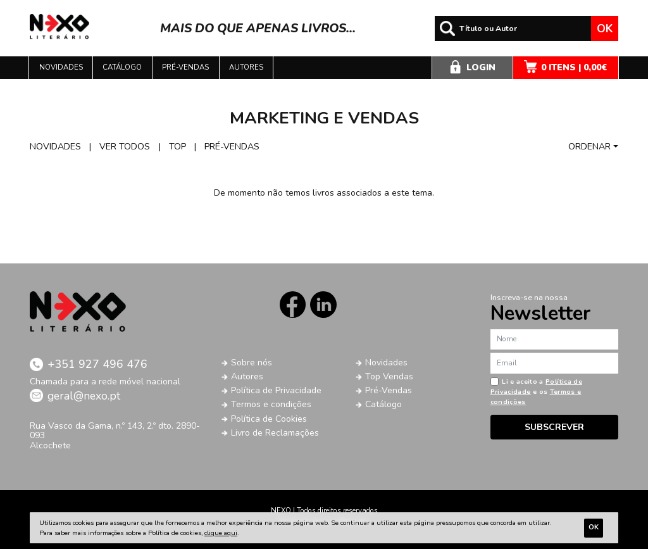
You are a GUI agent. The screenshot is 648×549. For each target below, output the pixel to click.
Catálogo (122, 67)
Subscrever (554, 427)
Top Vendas (389, 376)
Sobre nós (251, 363)
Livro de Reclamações (275, 433)
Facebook (293, 304)
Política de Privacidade (276, 390)
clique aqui (220, 533)
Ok (605, 28)
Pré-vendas (185, 67)
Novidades (61, 67)
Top (177, 147)
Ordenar (589, 147)
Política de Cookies (269, 419)
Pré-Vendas (388, 390)
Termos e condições (271, 404)
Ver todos (124, 147)
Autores (246, 67)
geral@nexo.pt (83, 395)
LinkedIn (323, 304)
